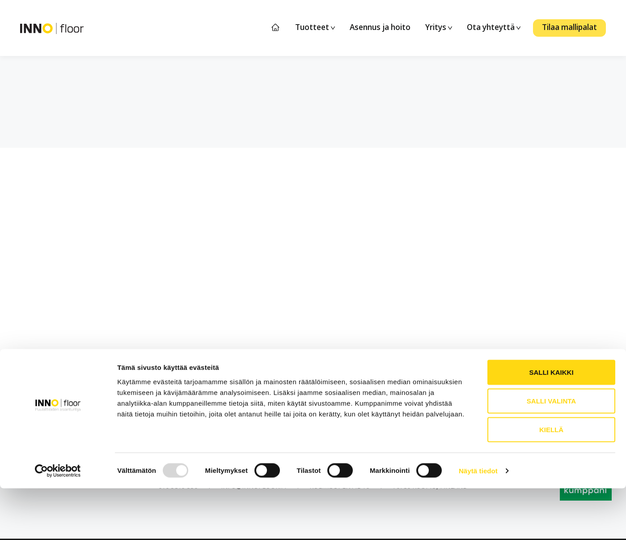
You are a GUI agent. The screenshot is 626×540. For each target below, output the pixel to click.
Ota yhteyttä (493, 27)
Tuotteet (315, 27)
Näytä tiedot (478, 522)
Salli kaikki (551, 424)
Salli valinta (551, 452)
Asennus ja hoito (380, 27)
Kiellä (551, 481)
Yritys (438, 27)
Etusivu (275, 27)
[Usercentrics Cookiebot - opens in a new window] (58, 522)
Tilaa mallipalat (569, 27)
